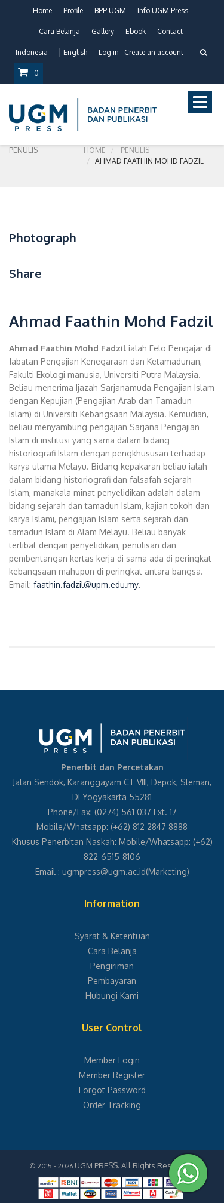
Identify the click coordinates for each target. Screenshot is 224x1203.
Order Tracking (112, 1105)
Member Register (112, 1075)
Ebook (135, 31)
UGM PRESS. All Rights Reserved (134, 1165)
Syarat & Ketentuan (112, 936)
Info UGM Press (162, 10)
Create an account (153, 52)
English (75, 52)
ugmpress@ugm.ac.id (104, 871)
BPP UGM (110, 10)
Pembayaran (112, 981)
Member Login (112, 1060)
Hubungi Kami (112, 996)
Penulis (135, 150)
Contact (170, 31)
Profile (73, 10)
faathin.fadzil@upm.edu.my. (86, 584)
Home (42, 10)
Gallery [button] (102, 31)
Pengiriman (112, 966)
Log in (109, 52)
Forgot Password (112, 1090)
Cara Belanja (59, 31)
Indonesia (32, 52)
